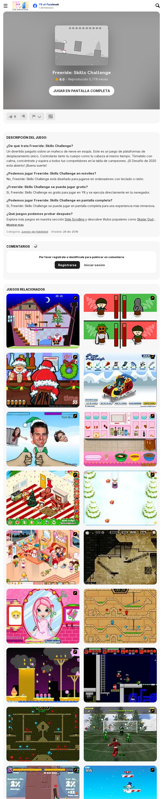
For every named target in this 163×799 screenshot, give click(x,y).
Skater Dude (146, 219)
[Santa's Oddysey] (42, 321)
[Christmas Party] (42, 380)
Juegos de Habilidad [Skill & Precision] (34, 231)
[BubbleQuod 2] (120, 557)
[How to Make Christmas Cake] (120, 439)
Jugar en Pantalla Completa (81, 91)
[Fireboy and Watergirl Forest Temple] (42, 734)
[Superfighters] (120, 675)
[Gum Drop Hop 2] (42, 675)
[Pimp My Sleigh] (120, 380)
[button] (15, 224)
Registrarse (67, 265)
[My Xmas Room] (42, 498)
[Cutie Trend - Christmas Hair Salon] (42, 616)
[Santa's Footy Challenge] (120, 734)
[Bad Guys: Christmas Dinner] (120, 321)
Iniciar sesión (94, 265)
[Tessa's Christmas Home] (42, 557)
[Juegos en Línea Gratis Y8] (20, 5)
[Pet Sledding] (120, 498)
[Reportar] (36, 116)
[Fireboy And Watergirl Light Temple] (120, 616)
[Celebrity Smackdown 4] (42, 439)
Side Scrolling (75, 219)
